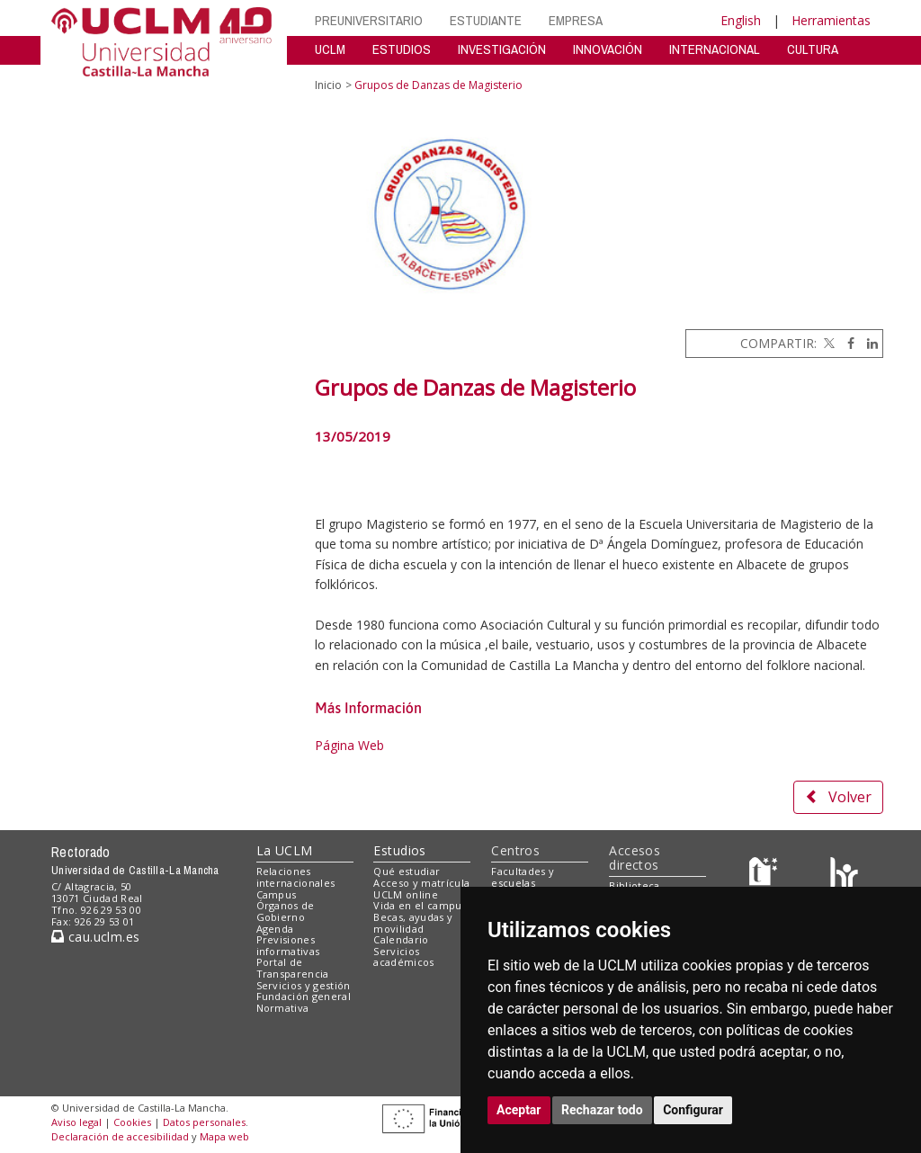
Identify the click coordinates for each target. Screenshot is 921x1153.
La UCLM (284, 850)
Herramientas (831, 20)
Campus (276, 894)
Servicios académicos (403, 957)
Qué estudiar (406, 871)
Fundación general (304, 996)
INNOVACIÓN (607, 49)
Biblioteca (634, 885)
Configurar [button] (693, 1110)
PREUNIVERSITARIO (369, 20)
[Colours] (844, 875)
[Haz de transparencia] (765, 875)
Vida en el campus (420, 905)
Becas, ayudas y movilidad (412, 922)
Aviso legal (76, 1122)
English (740, 20)
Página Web (349, 745)
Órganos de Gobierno (285, 911)
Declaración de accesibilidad (120, 1136)
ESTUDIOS (401, 49)
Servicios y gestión (303, 985)
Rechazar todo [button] (602, 1110)
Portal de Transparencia (292, 967)
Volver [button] (838, 797)
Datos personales (204, 1122)
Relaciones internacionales (295, 876)
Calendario (400, 939)
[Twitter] (827, 343)
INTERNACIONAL (714, 49)
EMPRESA (576, 20)
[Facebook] (846, 343)
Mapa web (224, 1136)
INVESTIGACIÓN (502, 49)
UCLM (330, 49)
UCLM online (405, 894)
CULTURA (812, 49)
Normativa (282, 1007)
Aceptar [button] (518, 1110)
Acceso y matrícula (421, 882)
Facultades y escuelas (522, 876)
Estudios (399, 850)
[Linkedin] (868, 343)
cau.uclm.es (95, 936)
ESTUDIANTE (486, 20)
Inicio (328, 85)
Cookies (132, 1122)
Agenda (275, 928)
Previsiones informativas (288, 945)
